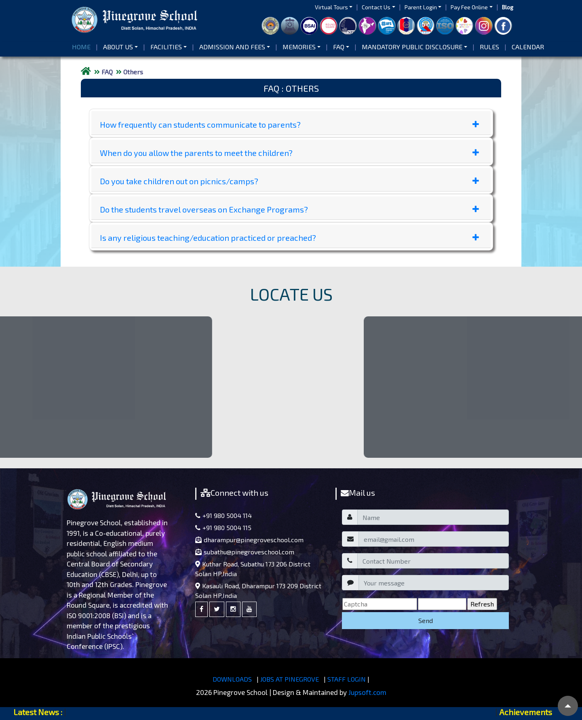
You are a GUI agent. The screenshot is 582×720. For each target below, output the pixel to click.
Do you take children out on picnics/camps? (289, 181)
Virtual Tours (331, 7)
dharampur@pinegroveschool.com (249, 539)
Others (133, 72)
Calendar (528, 47)
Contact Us (376, 7)
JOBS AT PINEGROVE (289, 679)
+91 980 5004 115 (223, 527)
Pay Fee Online (469, 7)
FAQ (338, 47)
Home (83, 46)
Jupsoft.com (367, 692)
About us (118, 47)
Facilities (166, 47)
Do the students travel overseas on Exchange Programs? (289, 209)
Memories (299, 47)
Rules (489, 47)
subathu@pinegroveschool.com (244, 552)
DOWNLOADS (232, 679)
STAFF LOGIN (346, 679)
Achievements (525, 712)
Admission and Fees (232, 47)
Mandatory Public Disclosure (412, 47)
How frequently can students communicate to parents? (289, 124)
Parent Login (421, 7)
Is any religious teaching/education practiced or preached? (289, 237)
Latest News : (37, 712)
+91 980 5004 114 (223, 515)
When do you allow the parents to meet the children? (289, 153)
